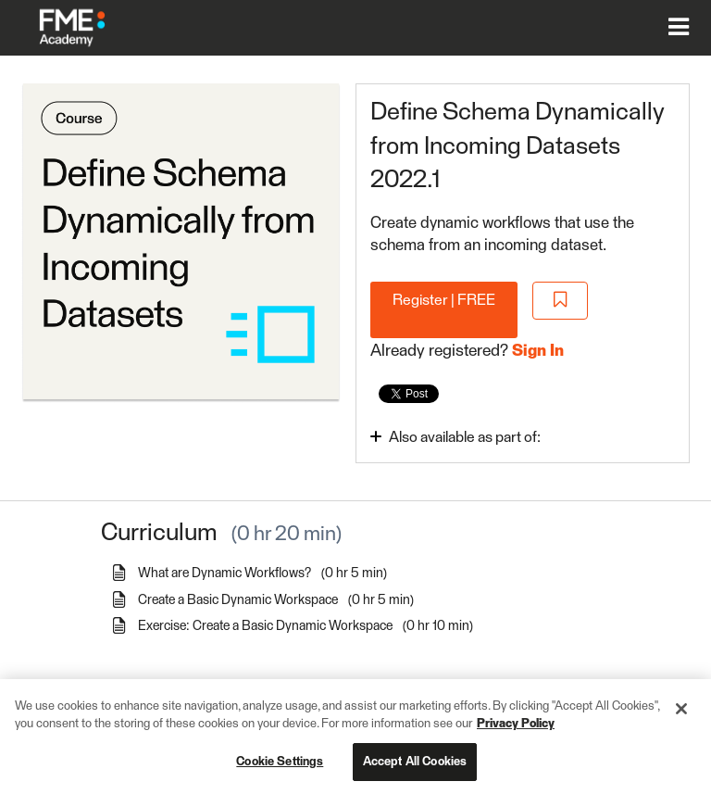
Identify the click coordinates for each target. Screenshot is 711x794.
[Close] (681, 717)
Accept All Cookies (415, 770)
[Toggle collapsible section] (489, 436)
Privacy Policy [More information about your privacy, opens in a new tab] (516, 732)
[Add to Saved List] (560, 301)
